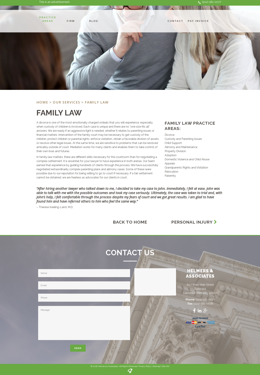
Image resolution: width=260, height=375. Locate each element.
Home (42, 102)
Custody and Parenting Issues (183, 139)
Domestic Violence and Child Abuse (187, 159)
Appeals (170, 163)
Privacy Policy (144, 366)
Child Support (173, 143)
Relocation (171, 171)
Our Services (66, 102)
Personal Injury (194, 222)
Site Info (165, 366)
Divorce (169, 134)
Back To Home (130, 222)
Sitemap (156, 366)
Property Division (175, 151)
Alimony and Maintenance (181, 147)
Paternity (170, 175)
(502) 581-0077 (211, 2)
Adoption (170, 155)
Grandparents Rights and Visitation (186, 167)
